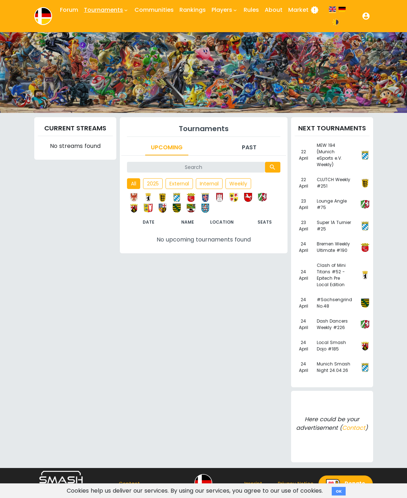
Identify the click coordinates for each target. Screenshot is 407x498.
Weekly (238, 183)
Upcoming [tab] (167, 147)
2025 (153, 183)
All (133, 183)
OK (339, 491)
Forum (69, 10)
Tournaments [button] (106, 10)
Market (303, 10)
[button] (366, 16)
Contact (353, 428)
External (179, 183)
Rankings (192, 10)
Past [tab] (249, 147)
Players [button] (225, 10)
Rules (251, 10)
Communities (154, 10)
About (274, 10)
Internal (209, 183)
